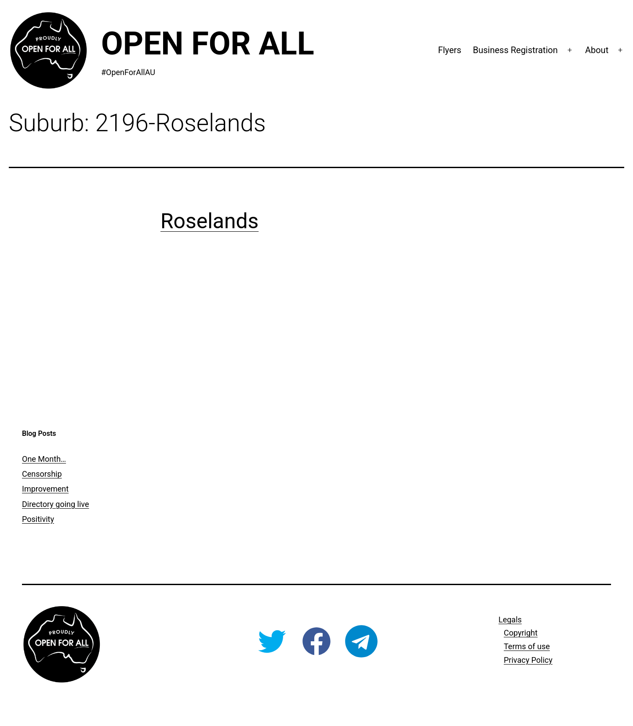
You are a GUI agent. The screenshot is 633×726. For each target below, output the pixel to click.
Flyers (449, 50)
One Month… (44, 459)
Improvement (45, 488)
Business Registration (515, 50)
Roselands (209, 221)
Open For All (207, 43)
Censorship (42, 473)
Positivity (38, 519)
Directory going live (55, 504)
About (596, 50)
